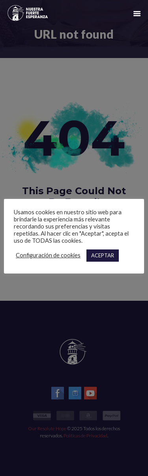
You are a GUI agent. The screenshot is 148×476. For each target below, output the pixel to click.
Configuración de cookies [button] (48, 255)
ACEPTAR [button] (102, 255)
